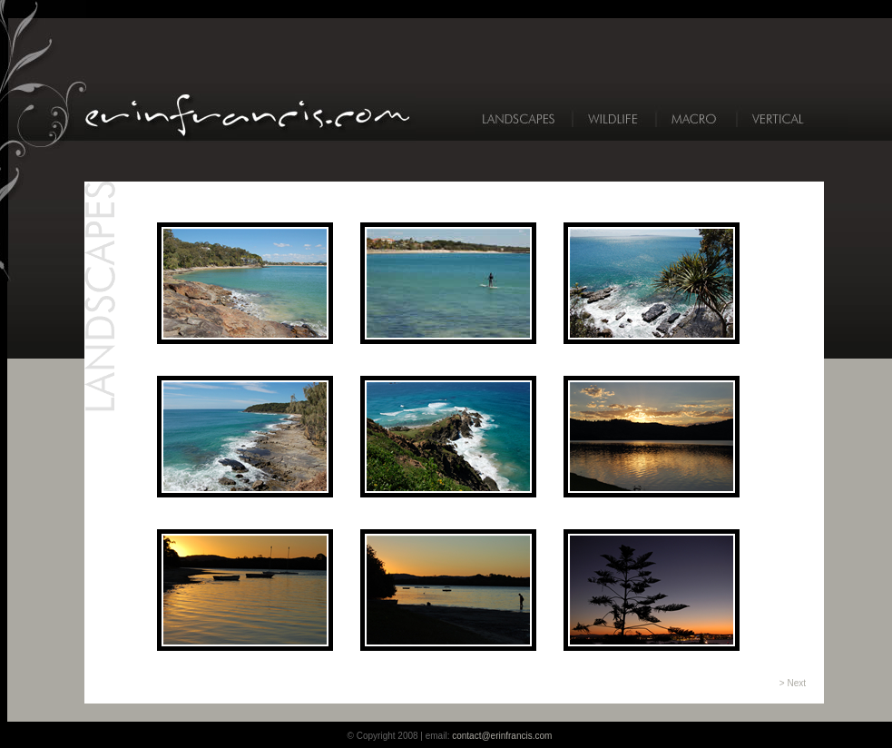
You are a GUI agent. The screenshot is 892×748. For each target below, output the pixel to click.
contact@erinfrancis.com (502, 736)
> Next (792, 683)
